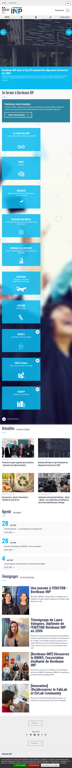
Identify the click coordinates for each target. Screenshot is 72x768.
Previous (3, 32)
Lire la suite (8, 388)
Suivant (69, 32)
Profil (36, 17)
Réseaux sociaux (50, 17)
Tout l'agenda (17, 369)
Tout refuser (34, 765)
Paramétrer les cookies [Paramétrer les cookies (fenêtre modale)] (50, 765)
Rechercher (59, 10)
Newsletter (34, 599)
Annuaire (4, 3)
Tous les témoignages (27, 433)
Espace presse (6, 641)
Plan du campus (6, 633)
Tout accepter (20, 765)
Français (68, 2)
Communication (6, 639)
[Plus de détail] (61, 763)
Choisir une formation (16, 114)
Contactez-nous (12, 3)
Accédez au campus (7, 636)
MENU (7, 17)
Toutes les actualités (23, 285)
